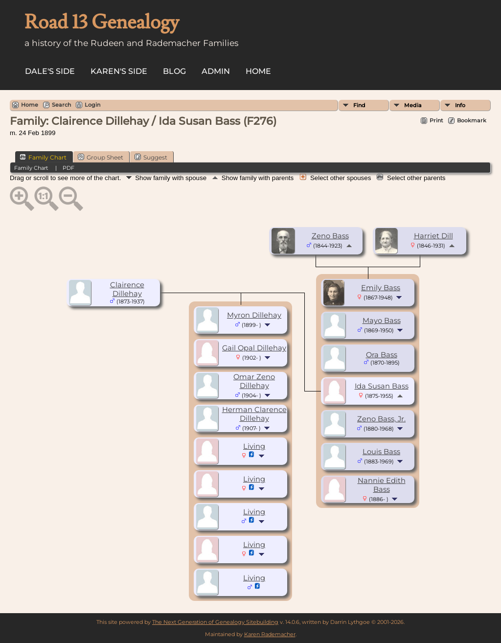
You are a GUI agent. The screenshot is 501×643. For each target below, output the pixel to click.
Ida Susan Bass (382, 386)
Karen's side (119, 71)
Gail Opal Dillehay (254, 348)
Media (413, 105)
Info (460, 105)
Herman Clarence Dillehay (254, 414)
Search (61, 104)
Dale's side (50, 71)
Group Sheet (100, 157)
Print (436, 120)
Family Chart (43, 157)
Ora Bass (381, 354)
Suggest (151, 157)
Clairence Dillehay (127, 289)
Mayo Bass (382, 320)
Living (254, 446)
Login (92, 104)
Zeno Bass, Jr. (381, 418)
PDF (68, 167)
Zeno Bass (330, 235)
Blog (174, 71)
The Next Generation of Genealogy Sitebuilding (215, 622)
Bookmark (471, 120)
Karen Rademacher (270, 634)
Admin (216, 71)
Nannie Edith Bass (382, 485)
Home (258, 71)
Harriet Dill (433, 235)
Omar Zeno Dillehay (254, 381)
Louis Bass (381, 451)
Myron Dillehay (254, 315)
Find (359, 105)
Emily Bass (380, 287)
